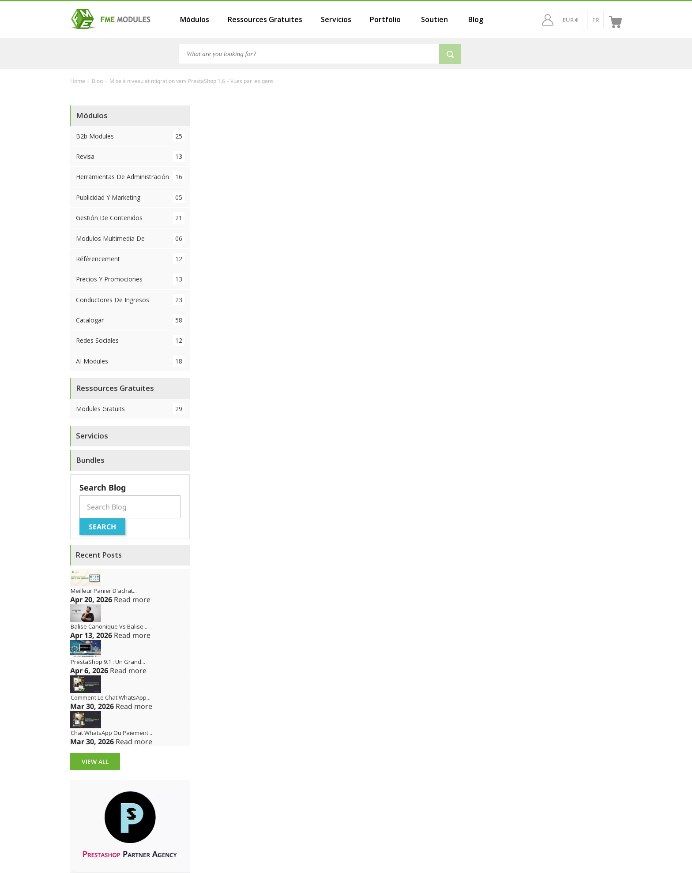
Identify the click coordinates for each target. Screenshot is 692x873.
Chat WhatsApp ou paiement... (111, 733)
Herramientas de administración (130, 176)
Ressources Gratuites (265, 19)
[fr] (595, 20)
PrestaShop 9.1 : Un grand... (108, 662)
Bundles (90, 460)
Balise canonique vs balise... (109, 626)
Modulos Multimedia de (130, 238)
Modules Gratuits (130, 408)
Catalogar (130, 320)
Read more (132, 599)
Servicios (336, 19)
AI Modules (130, 361)
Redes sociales (130, 340)
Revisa (130, 156)
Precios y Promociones (130, 279)
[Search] (309, 54)
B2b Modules (130, 136)
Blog (475, 19)
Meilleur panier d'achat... (104, 591)
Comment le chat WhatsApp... (110, 697)
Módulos (194, 19)
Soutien (434, 19)
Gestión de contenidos (130, 217)
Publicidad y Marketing (130, 197)
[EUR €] (570, 20)
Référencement (130, 258)
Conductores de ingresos (130, 299)
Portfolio (385, 19)
